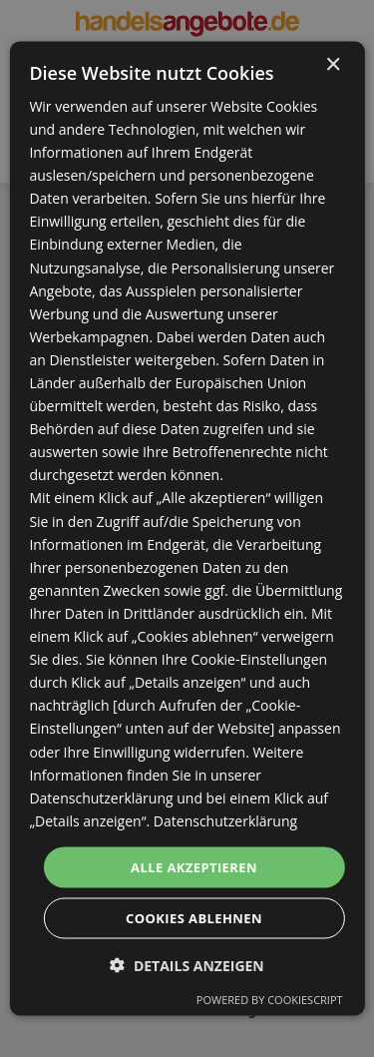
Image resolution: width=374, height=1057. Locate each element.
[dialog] (186, 528)
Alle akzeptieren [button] (194, 866)
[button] (187, 965)
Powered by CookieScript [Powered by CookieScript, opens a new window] (269, 999)
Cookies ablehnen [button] (194, 918)
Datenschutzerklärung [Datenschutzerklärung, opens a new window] (225, 819)
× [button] (332, 64)
